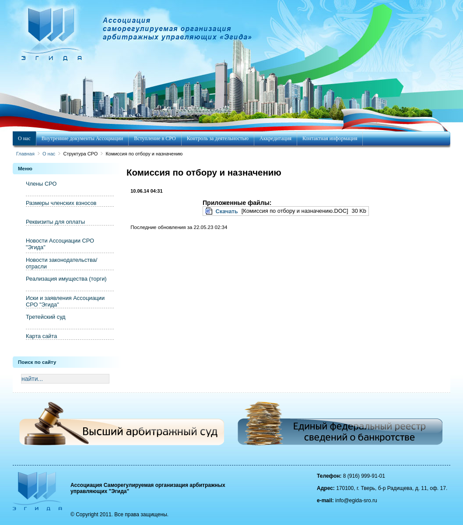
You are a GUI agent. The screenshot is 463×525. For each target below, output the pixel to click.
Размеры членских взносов (61, 203)
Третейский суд (46, 317)
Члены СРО (41, 183)
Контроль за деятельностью (218, 138)
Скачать (227, 211)
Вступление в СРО (154, 138)
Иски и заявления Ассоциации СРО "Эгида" (65, 301)
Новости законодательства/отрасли (61, 263)
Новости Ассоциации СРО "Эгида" (60, 243)
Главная (25, 153)
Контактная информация (329, 138)
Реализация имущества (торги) (66, 278)
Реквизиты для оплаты (55, 221)
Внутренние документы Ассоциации (82, 138)
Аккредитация (275, 138)
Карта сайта (41, 336)
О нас (24, 138)
